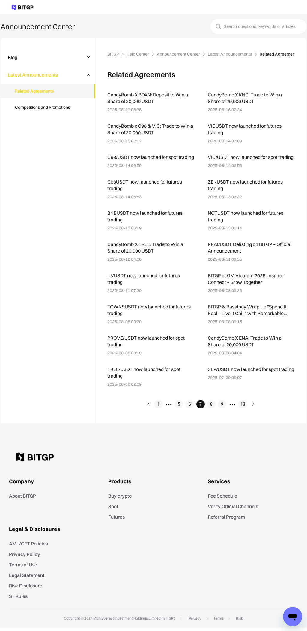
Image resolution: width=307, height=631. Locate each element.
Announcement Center (179, 54)
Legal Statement (28, 579)
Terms (218, 622)
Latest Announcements (229, 54)
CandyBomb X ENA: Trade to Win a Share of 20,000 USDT (246, 347)
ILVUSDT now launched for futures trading (144, 285)
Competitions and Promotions (42, 107)
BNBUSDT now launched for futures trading (145, 223)
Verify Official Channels (234, 511)
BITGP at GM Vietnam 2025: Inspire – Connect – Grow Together (248, 285)
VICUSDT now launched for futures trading (245, 129)
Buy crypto (121, 501)
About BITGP (24, 501)
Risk (237, 622)
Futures (118, 522)
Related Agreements (34, 91)
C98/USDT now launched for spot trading (143, 160)
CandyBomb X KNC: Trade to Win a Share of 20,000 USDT (246, 98)
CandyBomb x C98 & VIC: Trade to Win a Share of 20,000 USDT (149, 129)
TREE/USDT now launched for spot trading (145, 379)
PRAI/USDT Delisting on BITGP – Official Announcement (243, 254)
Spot (114, 511)
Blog (12, 57)
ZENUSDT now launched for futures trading (246, 191)
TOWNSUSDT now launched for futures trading (149, 316)
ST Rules (20, 599)
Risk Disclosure (27, 589)
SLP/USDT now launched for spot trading (243, 379)
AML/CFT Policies (30, 548)
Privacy (195, 622)
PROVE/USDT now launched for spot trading (147, 347)
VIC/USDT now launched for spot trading (251, 156)
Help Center (139, 54)
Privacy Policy (25, 558)
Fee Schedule (224, 501)
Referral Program (228, 522)
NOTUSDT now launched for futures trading (246, 223)
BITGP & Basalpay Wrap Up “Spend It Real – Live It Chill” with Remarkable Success (248, 317)
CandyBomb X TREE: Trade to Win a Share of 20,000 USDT (146, 254)
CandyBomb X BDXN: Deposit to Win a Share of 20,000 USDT (149, 98)
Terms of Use (24, 569)
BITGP (113, 54)
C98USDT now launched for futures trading (145, 191)
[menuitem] (48, 57)
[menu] (48, 83)
